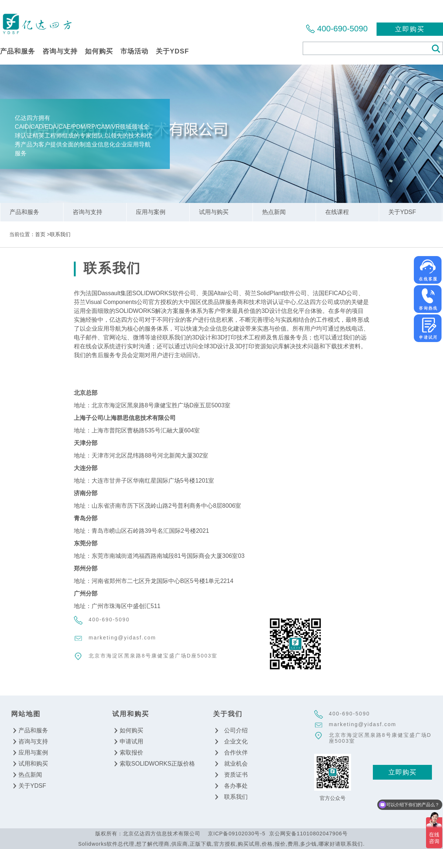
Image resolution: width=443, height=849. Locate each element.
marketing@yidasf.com (122, 638)
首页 (40, 234)
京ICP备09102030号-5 (236, 833)
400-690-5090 (342, 28)
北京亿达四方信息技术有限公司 (37, 23)
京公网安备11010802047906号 (308, 833)
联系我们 (60, 234)
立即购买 (410, 29)
